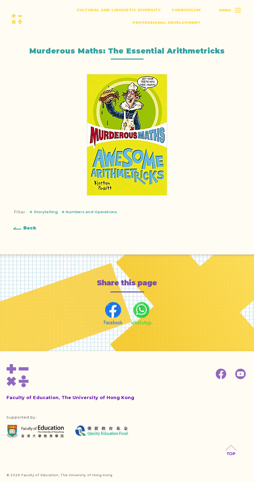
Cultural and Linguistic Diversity (118, 10)
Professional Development (166, 22)
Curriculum (186, 10)
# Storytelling (43, 212)
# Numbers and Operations (89, 212)
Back (30, 228)
